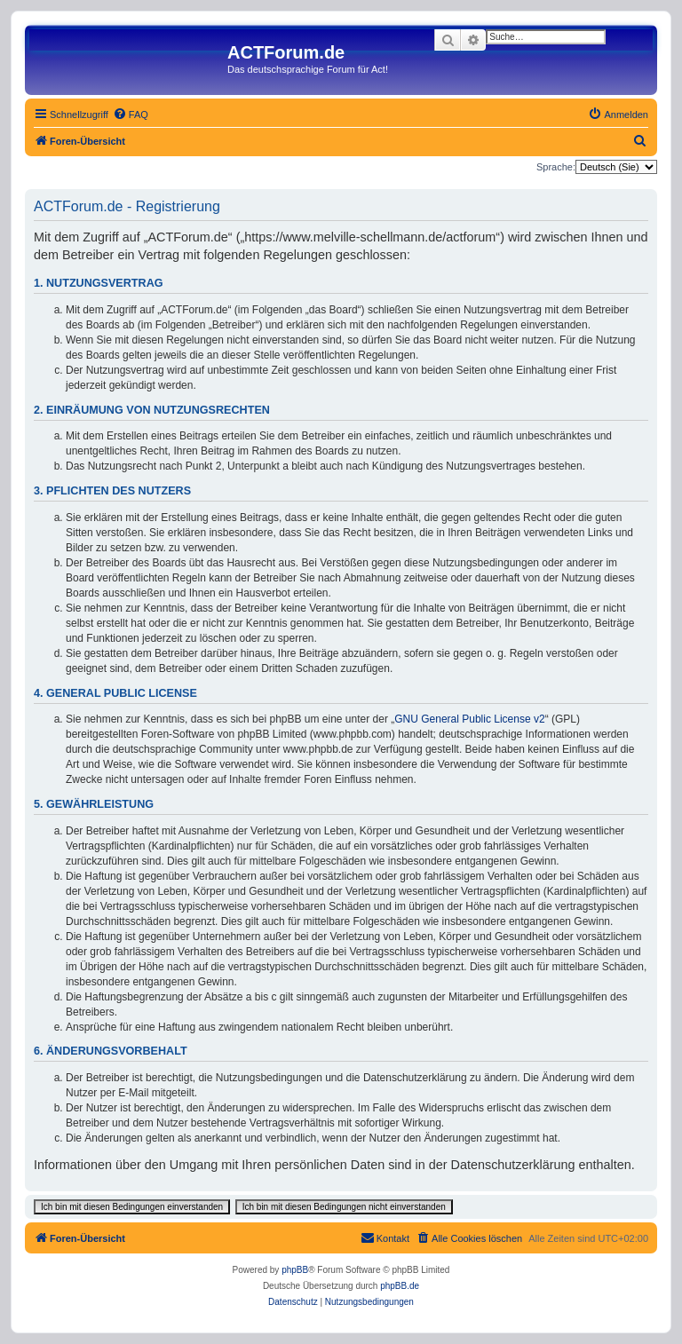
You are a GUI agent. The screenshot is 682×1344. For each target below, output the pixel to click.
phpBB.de (399, 1286)
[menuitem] (130, 114)
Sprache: (555, 167)
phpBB (295, 1270)
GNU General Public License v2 (469, 719)
